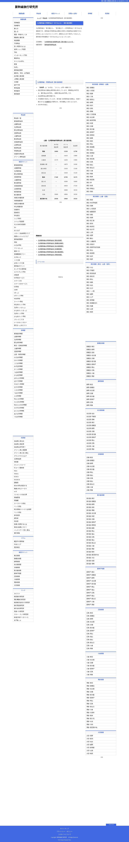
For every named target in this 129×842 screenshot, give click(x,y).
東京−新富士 (91, 99)
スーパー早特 (18, 301)
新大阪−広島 (91, 536)
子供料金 (17, 43)
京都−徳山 (90, 480)
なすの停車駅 (18, 386)
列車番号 (17, 25)
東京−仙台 (90, 284)
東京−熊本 (90, 176)
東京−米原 (90, 122)
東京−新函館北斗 (92, 302)
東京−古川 (90, 287)
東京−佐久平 (91, 229)
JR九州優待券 (18, 206)
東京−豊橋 (90, 111)
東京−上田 (90, 232)
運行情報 (17, 532)
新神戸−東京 (91, 571)
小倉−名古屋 (91, 659)
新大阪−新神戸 (91, 521)
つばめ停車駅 (18, 371)
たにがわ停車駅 (19, 401)
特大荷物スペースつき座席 (22, 509)
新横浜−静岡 (91, 349)
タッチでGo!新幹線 (20, 268)
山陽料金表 (17, 123)
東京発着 (17, 555)
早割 (15, 241)
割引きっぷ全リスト (20, 325)
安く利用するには (20, 46)
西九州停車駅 (18, 342)
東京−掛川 (90, 105)
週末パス (17, 250)
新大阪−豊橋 (91, 509)
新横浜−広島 (91, 369)
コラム (23, 537)
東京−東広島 (91, 158)
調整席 (16, 482)
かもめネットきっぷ (20, 310)
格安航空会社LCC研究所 (22, 602)
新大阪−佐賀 (91, 560)
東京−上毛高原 (91, 208)
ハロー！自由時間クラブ (22, 233)
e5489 (16, 289)
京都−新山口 (91, 483)
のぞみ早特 (17, 244)
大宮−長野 (90, 735)
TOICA (16, 473)
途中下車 (17, 84)
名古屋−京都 (91, 431)
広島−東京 (90, 612)
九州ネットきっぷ (20, 307)
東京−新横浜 (91, 87)
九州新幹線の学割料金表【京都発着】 (50, 248)
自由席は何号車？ (20, 446)
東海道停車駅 (18, 333)
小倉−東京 (90, 656)
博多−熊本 (90, 715)
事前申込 (17, 57)
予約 (15, 51)
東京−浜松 (90, 108)
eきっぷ (16, 292)
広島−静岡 (90, 618)
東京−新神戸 (91, 131)
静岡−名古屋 (91, 390)
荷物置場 (17, 497)
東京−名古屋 (91, 116)
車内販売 (17, 90)
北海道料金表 (18, 141)
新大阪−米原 (91, 515)
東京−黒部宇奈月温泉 (93, 246)
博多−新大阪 (91, 694)
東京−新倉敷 (91, 146)
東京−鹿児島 (91, 179)
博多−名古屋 (91, 688)
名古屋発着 (17, 564)
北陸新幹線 (17, 176)
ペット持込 (17, 506)
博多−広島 (90, 703)
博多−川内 (90, 724)
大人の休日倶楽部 (20, 224)
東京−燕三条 (91, 220)
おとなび (17, 230)
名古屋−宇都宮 (91, 416)
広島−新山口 (91, 642)
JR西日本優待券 (19, 203)
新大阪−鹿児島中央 (93, 554)
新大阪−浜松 (91, 506)
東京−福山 (90, 149)
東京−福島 (90, 281)
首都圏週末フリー (20, 253)
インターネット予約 (20, 54)
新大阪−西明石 (91, 524)
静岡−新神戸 (91, 399)
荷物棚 (16, 500)
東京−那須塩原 (91, 273)
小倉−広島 (90, 671)
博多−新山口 (91, 706)
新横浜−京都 (91, 358)
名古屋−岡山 (91, 439)
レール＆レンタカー (20, 322)
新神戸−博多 (91, 604)
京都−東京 (90, 457)
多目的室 (17, 514)
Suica (15, 470)
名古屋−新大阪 (91, 434)
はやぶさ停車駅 (19, 377)
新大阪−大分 (91, 557)
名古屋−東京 (91, 422)
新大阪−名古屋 (91, 512)
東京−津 (89, 182)
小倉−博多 (90, 674)
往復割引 (48, 101)
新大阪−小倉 (91, 545)
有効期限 (17, 40)
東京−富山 (90, 249)
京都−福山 (90, 474)
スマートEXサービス (20, 283)
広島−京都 (90, 624)
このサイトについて (64, 834)
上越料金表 (17, 135)
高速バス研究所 (19, 611)
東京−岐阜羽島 (91, 119)
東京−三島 (90, 96)
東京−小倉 (90, 170)
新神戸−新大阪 (91, 583)
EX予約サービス (19, 277)
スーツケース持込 (20, 503)
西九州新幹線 (18, 173)
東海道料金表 (18, 120)
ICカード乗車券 (19, 467)
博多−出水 (90, 721)
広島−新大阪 (91, 627)
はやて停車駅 (18, 380)
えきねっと (17, 256)
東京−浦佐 (90, 214)
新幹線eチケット (19, 265)
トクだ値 (17, 259)
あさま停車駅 (18, 413)
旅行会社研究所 (19, 608)
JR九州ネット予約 (20, 304)
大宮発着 (17, 584)
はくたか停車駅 (19, 410)
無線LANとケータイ (20, 488)
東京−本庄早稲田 (92, 202)
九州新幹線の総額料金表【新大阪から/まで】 (59, 41)
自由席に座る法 (19, 440)
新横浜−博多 (91, 375)
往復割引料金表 (19, 153)
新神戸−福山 (91, 589)
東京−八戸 (90, 296)
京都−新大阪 (91, 469)
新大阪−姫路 (91, 527)
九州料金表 (17, 126)
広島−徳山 (90, 639)
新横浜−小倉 (91, 372)
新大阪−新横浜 (91, 501)
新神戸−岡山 (91, 586)
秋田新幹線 (17, 191)
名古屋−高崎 (91, 419)
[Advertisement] (59, 63)
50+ (15, 227)
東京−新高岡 (91, 252)
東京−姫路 (90, 137)
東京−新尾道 (91, 152)
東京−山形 (90, 308)
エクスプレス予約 (20, 271)
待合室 (16, 520)
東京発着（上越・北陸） (101, 196)
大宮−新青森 (91, 747)
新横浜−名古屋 (91, 355)
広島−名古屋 (91, 621)
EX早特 (16, 286)
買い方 (16, 31)
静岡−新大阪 (91, 396)
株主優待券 (17, 194)
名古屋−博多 (91, 448)
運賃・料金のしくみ (20, 34)
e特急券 (16, 274)
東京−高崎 (90, 205)
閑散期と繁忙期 (19, 37)
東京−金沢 (90, 255)
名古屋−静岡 (91, 428)
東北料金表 (17, 138)
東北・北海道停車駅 (20, 345)
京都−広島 (90, 477)
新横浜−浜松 (91, 352)
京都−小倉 (90, 486)
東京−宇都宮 (91, 270)
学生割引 (17, 215)
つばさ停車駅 (18, 392)
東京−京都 (90, 125)
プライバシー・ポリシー (64, 831)
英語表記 (17, 546)
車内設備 (17, 87)
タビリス (17, 593)
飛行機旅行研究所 (20, 599)
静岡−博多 (90, 404)
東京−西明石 (91, 134)
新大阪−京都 (91, 518)
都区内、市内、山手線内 (22, 72)
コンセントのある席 (20, 494)
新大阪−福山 (91, 533)
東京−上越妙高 (91, 241)
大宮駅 (16, 81)
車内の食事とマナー (20, 526)
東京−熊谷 (90, 199)
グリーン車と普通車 (20, 449)
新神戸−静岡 (91, 577)
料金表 (39, 13)
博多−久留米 (91, 712)
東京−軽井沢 (91, 226)
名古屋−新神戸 (91, 436)
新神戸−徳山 (91, 595)
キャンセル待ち (19, 60)
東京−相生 (90, 140)
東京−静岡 (90, 102)
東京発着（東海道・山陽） (100, 84)
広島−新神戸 (91, 630)
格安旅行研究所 (19, 596)
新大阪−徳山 (91, 539)
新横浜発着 (17, 558)
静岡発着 (17, 561)
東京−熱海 (90, 93)
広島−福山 (90, 636)
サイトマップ (64, 828)
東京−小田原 (91, 90)
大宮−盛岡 (90, 744)
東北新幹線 (17, 182)
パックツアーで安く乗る (22, 529)
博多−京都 (90, 691)
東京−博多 (90, 173)
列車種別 (17, 22)
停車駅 (90, 13)
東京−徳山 (90, 164)
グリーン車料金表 (20, 156)
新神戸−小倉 (91, 601)
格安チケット (55, 13)
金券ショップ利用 (20, 49)
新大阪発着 (17, 570)
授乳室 (16, 517)
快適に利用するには (20, 523)
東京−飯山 (90, 238)
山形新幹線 (17, 188)
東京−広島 (90, 161)
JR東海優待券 (18, 200)
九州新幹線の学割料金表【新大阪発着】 (51, 251)
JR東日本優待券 (19, 197)
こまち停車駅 (18, 389)
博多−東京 (90, 682)
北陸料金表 (17, 132)
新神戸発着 (17, 573)
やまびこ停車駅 (19, 383)
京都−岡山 (90, 471)
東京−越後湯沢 (91, 211)
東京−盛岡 (90, 293)
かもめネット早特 (20, 316)
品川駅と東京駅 (19, 75)
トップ (39, 17)
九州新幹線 (17, 170)
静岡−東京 (90, 384)
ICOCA (16, 476)
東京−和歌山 (91, 188)
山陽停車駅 (17, 336)
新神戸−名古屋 (91, 580)
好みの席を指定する (20, 485)
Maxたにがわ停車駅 (20, 404)
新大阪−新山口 (91, 542)
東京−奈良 (90, 185)
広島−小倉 (90, 645)
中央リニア (17, 544)
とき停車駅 (17, 395)
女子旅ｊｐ (17, 619)
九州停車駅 (17, 339)
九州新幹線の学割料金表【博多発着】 (50, 254)
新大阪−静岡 (91, 504)
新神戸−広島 (91, 592)
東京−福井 (90, 258)
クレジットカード (20, 464)
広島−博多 (90, 648)
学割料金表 (17, 150)
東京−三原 (90, 155)
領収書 (16, 461)
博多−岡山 (90, 700)
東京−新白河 (91, 276)
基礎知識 (21, 13)
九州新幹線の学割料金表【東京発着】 (50, 240)
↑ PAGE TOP (111, 824)
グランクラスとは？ (20, 455)
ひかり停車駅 (18, 360)
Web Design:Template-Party (64, 839)
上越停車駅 (17, 348)
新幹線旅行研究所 (26, 6)
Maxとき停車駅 (19, 398)
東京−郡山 (90, 278)
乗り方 (16, 28)
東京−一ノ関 (91, 290)
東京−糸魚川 (91, 243)
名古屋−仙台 (91, 413)
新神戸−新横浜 (91, 574)
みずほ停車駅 (18, 365)
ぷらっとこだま (19, 319)
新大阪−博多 (91, 548)
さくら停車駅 (18, 368)
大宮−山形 (90, 750)
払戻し (16, 66)
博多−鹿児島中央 (92, 727)
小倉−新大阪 (91, 665)
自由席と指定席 (19, 443)
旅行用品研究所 (19, 605)
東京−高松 (90, 191)
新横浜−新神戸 (91, 364)
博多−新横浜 (91, 685)
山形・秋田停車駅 (20, 354)
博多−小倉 (90, 709)
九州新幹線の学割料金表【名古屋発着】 (51, 245)
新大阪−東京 (91, 498)
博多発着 (17, 581)
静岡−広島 (90, 401)
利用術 (107, 13)
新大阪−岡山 (91, 530)
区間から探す (73, 13)
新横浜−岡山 (91, 366)
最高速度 (17, 93)
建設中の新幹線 (19, 541)
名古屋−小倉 (91, 445)
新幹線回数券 (18, 238)
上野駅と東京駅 (19, 78)
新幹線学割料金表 (50, 44)
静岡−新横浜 (91, 387)
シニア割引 (17, 218)
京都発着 (17, 567)
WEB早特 (17, 298)
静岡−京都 (90, 393)
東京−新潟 (90, 223)
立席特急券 (17, 458)
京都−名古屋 (91, 466)
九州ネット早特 (19, 313)
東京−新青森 (91, 299)
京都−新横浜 (91, 460)
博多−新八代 (91, 718)
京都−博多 (90, 489)
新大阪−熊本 (91, 551)
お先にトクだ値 (19, 262)
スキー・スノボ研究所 (21, 614)
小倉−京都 (90, 662)
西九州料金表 (18, 129)
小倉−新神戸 (91, 668)
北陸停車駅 (17, 351)
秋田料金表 (17, 147)
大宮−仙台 (90, 741)
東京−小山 (90, 267)
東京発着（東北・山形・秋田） (101, 263)
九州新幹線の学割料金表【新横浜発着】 (51, 242)
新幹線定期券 (18, 69)
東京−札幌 (90, 305)
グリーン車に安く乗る (21, 452)
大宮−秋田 (90, 753)
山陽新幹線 (17, 167)
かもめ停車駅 (18, 374)
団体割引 (17, 212)
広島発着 (17, 576)
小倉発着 (17, 579)
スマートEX (18, 280)
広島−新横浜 (91, 615)
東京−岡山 (90, 143)
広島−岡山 (90, 633)
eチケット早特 (18, 295)
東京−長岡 (90, 217)
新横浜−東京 (91, 346)
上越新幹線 (17, 179)
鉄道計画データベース (21, 616)
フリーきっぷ (18, 247)
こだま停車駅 (18, 362)
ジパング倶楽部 (19, 221)
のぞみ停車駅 (18, 357)
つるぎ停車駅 (18, 416)
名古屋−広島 (91, 442)
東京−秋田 (90, 311)
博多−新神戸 (91, 697)
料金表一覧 (17, 117)
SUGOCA (17, 479)
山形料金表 (17, 144)
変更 (15, 63)
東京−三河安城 (91, 114)
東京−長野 (90, 235)
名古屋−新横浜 (91, 425)
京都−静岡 (90, 463)
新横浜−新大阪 (91, 361)
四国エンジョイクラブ (21, 235)
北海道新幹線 (18, 185)
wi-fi (15, 491)
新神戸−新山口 (91, 598)
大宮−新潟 (90, 738)
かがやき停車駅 (19, 407)
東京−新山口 (91, 167)
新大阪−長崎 (91, 563)
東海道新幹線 (18, 164)
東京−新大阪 (91, 128)
